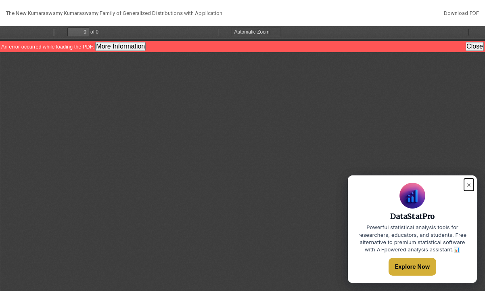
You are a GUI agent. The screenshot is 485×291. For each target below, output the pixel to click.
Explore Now (412, 266)
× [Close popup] (468, 184)
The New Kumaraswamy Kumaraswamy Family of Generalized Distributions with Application (114, 13)
